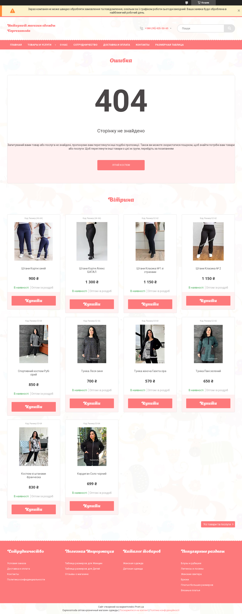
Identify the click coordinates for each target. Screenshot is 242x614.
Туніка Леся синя (92, 371)
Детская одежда (133, 568)
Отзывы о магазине (76, 574)
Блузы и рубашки (191, 563)
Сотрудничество (85, 44)
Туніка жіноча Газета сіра (150, 371)
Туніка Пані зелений (208, 371)
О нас (64, 44)
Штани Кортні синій (33, 268)
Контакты (142, 44)
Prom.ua (139, 606)
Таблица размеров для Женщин (83, 563)
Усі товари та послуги (217, 524)
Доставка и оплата (116, 44)
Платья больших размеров (197, 584)
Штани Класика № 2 (208, 268)
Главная (16, 44)
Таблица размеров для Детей (82, 568)
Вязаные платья (190, 590)
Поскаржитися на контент (134, 610)
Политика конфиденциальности (26, 579)
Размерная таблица (169, 44)
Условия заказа (16, 563)
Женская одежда (133, 563)
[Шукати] (229, 28)
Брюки (185, 579)
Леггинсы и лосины (192, 568)
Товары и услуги (39, 44)
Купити (33, 301)
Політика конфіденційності (164, 610)
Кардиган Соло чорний (91, 473)
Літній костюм (121, 165)
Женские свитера (191, 574)
